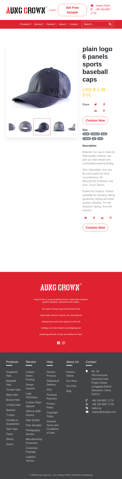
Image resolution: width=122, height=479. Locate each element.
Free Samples (34, 425)
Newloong (87, 475)
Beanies (10, 410)
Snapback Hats (11, 374)
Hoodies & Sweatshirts (12, 422)
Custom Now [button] (95, 120)
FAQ (49, 389)
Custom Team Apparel (33, 404)
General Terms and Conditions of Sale (53, 427)
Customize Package (32, 450)
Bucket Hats (13, 400)
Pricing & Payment (52, 396)
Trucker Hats (13, 389)
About (62, 24)
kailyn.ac (97, 408)
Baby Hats (12, 394)
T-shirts (10, 415)
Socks (9, 444)
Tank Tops (12, 429)
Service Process (51, 374)
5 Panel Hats (13, 405)
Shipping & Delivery (53, 382)
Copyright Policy (52, 414)
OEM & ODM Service (33, 413)
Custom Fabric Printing (30, 376)
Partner (50, 24)
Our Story (71, 380)
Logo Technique (31, 395)
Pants (9, 434)
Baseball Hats (11, 382)
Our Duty (71, 386)
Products (25, 24)
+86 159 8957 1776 (102, 400)
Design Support (30, 386)
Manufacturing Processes (34, 441)
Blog (68, 391)
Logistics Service (31, 459)
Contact (74, 24)
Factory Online (70, 374)
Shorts (10, 439)
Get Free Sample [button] (72, 10)
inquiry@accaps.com (104, 412)
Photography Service (33, 432)
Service (38, 24)
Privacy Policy (51, 405)
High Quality (33, 420)
